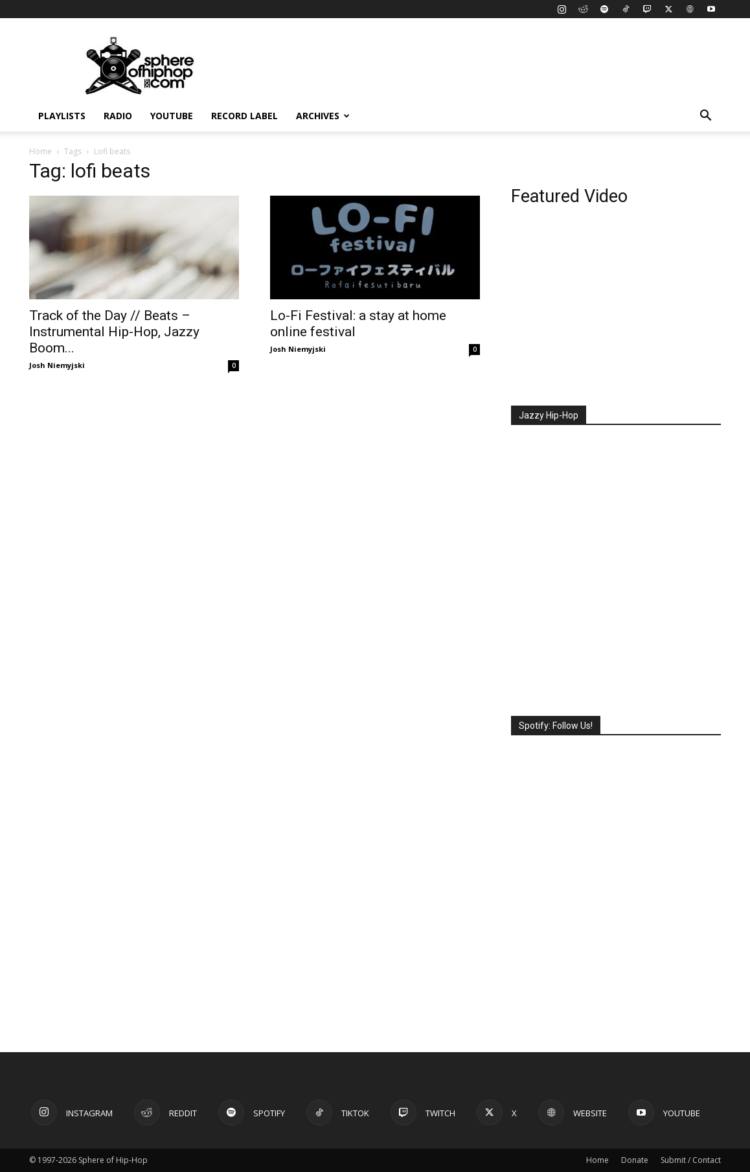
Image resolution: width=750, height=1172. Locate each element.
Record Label (244, 115)
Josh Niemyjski (57, 365)
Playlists (61, 115)
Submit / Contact (691, 1160)
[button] (705, 117)
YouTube (171, 115)
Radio (118, 115)
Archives (323, 115)
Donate (634, 1160)
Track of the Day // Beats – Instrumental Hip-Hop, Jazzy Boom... (114, 332)
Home (40, 151)
